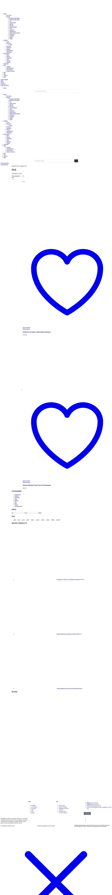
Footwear (6, 63)
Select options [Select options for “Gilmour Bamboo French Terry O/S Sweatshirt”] (26, 482)
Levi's (21, 746)
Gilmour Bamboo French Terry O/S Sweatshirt (37, 485)
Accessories (7, 53)
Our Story (8, 15)
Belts (7, 55)
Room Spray (9, 69)
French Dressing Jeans (21, 702)
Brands (8, 16)
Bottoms (8, 43)
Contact (5, 75)
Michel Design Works (14, 33)
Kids (5, 72)
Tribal (10, 38)
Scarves (8, 60)
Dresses (8, 46)
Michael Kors (12, 31)
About (5, 13)
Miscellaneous (10, 68)
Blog (5, 77)
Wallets (8, 62)
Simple (16, 505)
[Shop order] (18, 176)
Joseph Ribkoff (13, 27)
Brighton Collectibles (14, 18)
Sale (5, 74)
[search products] (76, 160)
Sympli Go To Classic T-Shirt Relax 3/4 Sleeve (37, 332)
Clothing (6, 40)
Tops (7, 41)
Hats (7, 59)
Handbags (9, 57)
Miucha (21, 772)
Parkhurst (11, 34)
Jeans (10, 44)
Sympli (11, 37)
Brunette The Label (14, 19)
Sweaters (8, 47)
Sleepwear (9, 52)
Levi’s (10, 28)
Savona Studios (51, 826)
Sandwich (11, 35)
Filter (40, 513)
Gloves (8, 56)
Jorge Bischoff (21, 728)
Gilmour (11, 24)
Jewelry (16, 500)
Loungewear (9, 50)
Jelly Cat (11, 25)
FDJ (10, 21)
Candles (8, 66)
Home (13, 166)
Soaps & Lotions (10, 71)
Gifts (5, 65)
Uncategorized (18, 506)
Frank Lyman (12, 22)
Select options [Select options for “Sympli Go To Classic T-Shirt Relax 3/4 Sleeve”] (26, 329)
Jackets (8, 49)
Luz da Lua (21, 755)
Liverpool (11, 30)
